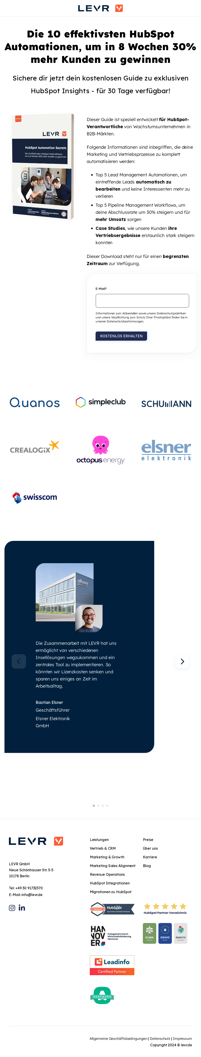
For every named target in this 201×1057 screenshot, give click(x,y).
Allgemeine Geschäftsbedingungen (118, 1038)
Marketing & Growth (107, 857)
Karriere (150, 857)
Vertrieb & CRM (103, 848)
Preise (148, 839)
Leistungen (99, 839)
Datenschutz (160, 1038)
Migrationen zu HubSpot (110, 892)
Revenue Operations (107, 874)
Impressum (182, 1038)
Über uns (150, 848)
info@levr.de (32, 894)
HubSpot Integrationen (110, 883)
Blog (147, 865)
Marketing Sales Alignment (113, 865)
